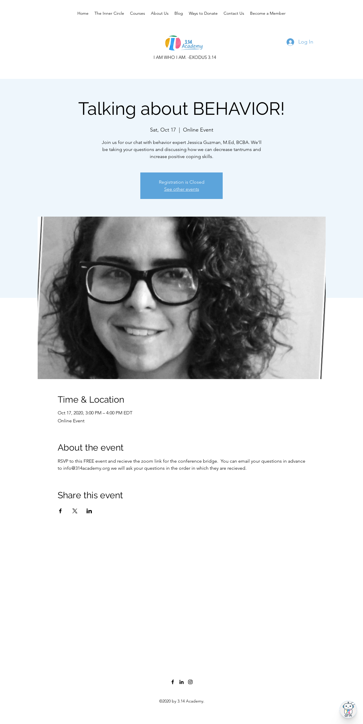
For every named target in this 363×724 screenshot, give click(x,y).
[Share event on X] (75, 511)
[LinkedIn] (181, 682)
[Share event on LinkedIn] (89, 511)
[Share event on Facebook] (60, 511)
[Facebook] (173, 682)
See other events (181, 189)
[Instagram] (190, 682)
